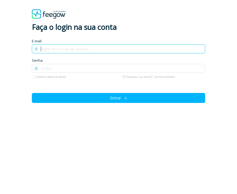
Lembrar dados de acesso (50, 76)
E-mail (37, 41)
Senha (37, 60)
